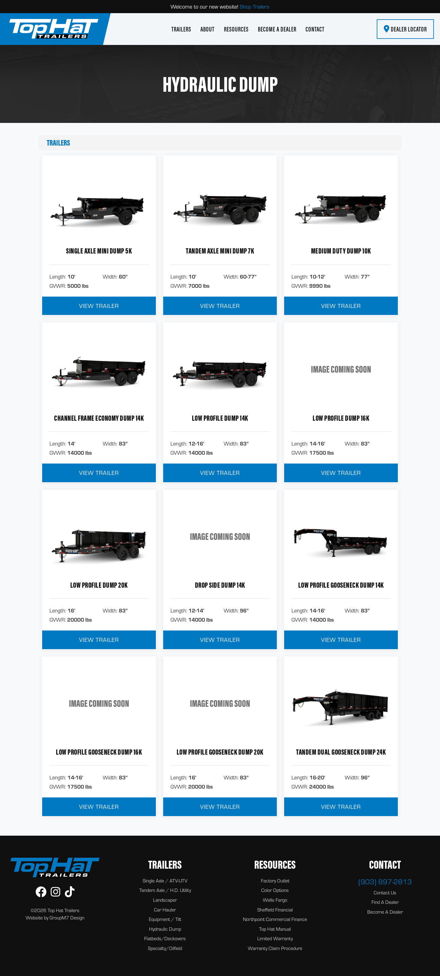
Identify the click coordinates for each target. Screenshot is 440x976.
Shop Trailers (255, 6)
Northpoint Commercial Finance (275, 919)
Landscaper (165, 900)
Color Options (275, 890)
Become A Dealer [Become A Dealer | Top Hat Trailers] (277, 29)
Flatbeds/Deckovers (165, 938)
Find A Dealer (385, 902)
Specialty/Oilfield (165, 948)
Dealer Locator (405, 29)
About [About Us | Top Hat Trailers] (207, 29)
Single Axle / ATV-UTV (165, 881)
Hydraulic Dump (165, 929)
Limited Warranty (275, 938)
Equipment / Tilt (165, 919)
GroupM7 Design (67, 918)
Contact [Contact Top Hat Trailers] (315, 29)
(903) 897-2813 (385, 881)
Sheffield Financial (275, 910)
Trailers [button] (181, 29)
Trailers (58, 143)
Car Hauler (165, 910)
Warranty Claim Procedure (275, 948)
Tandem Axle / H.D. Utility (165, 890)
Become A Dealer (385, 912)
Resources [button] (236, 29)
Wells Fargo (275, 900)
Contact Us (385, 892)
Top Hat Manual (275, 929)
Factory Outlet (275, 881)
